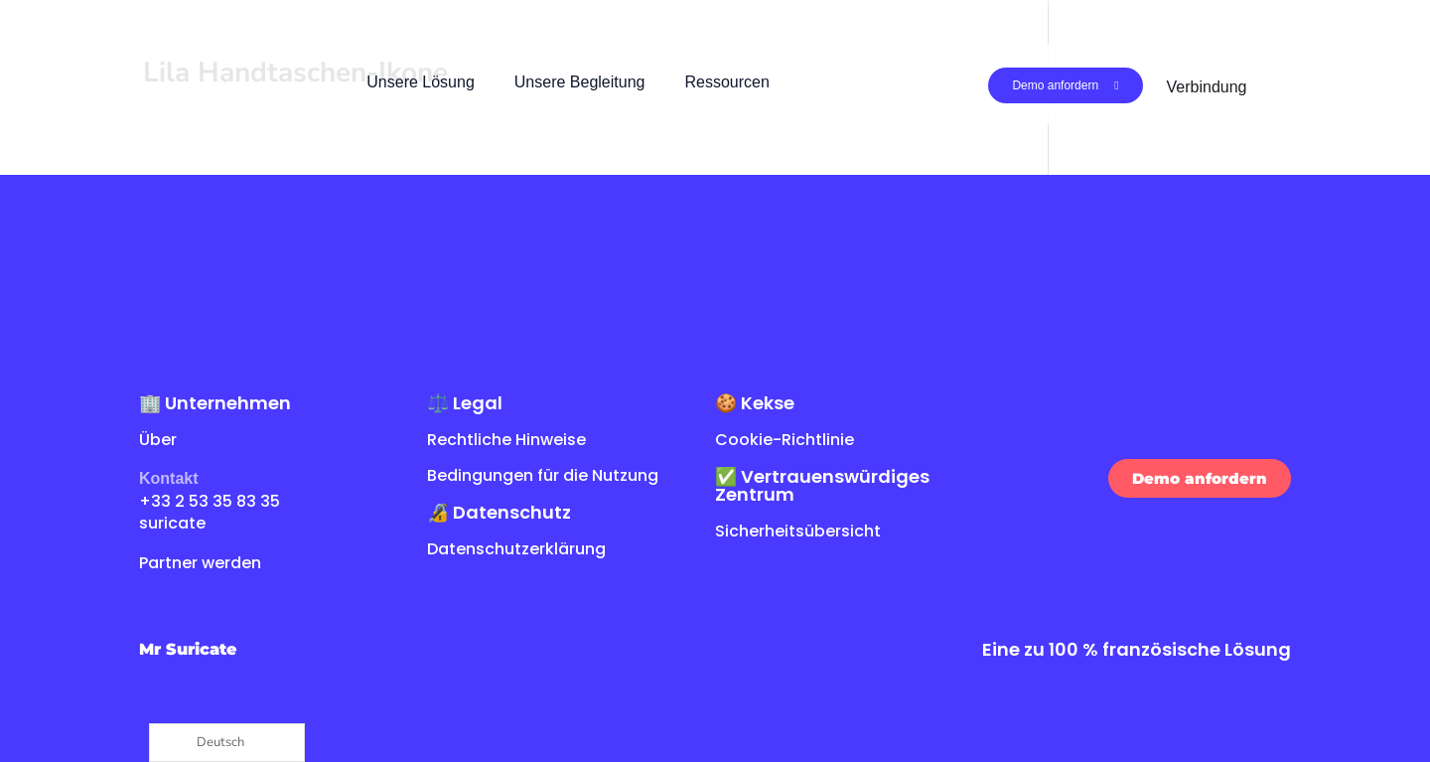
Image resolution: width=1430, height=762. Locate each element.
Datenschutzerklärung (516, 548)
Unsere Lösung (420, 82)
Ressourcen (726, 82)
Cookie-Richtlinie (784, 439)
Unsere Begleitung (579, 82)
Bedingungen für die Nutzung (542, 475)
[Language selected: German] (227, 742)
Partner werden (200, 562)
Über (158, 439)
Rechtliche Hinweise (506, 439)
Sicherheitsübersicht (798, 531)
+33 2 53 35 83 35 (209, 501)
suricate (172, 523)
